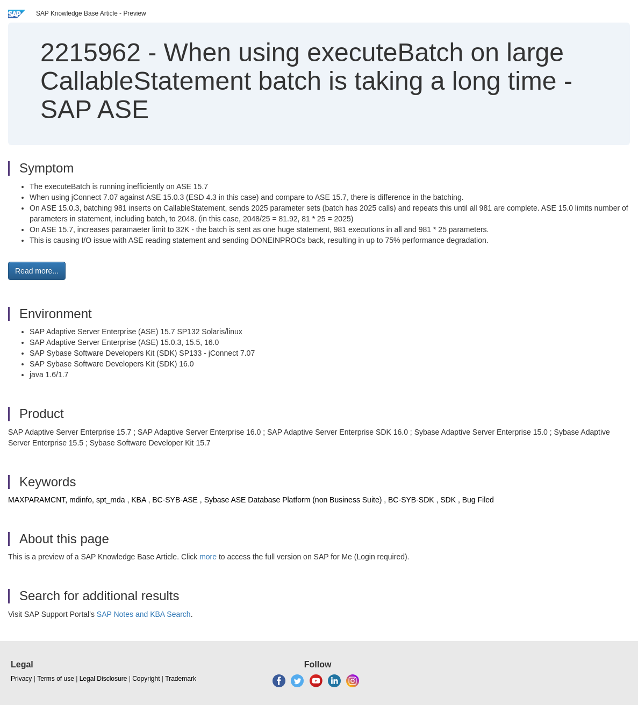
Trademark (180, 678)
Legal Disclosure (103, 678)
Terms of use (55, 678)
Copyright (146, 678)
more (208, 556)
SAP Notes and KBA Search (144, 614)
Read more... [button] (37, 271)
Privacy (21, 678)
